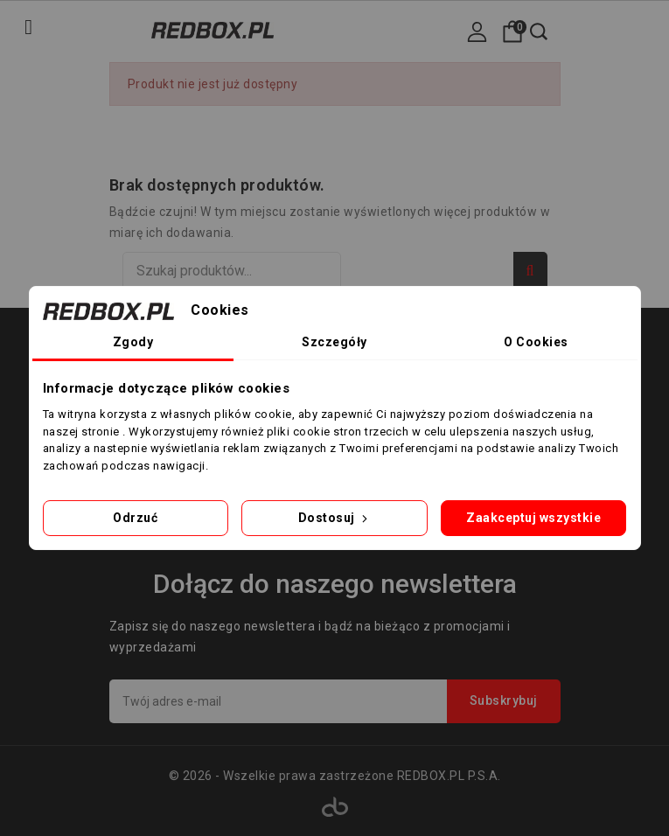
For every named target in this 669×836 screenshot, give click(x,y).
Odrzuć (135, 518)
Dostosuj (335, 518)
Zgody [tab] (133, 342)
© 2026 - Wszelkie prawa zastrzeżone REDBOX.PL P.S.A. (335, 776)
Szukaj (530, 271)
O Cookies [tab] (536, 342)
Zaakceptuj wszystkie (533, 518)
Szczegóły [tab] (334, 342)
